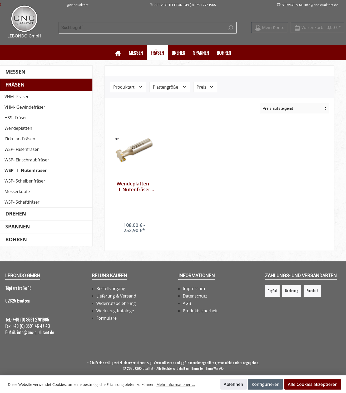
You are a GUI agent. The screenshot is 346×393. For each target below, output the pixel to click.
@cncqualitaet (77, 5)
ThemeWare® (214, 362)
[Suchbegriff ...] (142, 24)
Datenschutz (195, 290)
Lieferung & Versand (116, 290)
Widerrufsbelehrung (116, 297)
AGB (187, 297)
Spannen (17, 220)
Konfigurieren (265, 384)
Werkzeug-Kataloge (115, 305)
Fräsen (14, 78)
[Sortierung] (294, 102)
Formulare (106, 312)
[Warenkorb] (317, 24)
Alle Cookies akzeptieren (313, 384)
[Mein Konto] (269, 24)
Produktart (128, 81)
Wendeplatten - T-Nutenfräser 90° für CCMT (134, 180)
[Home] (118, 46)
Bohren (16, 233)
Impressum (194, 282)
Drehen (15, 207)
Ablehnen (233, 384)
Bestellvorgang (110, 282)
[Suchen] (230, 24)
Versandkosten (164, 356)
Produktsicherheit (200, 305)
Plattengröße (169, 81)
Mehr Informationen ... (175, 384)
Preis (205, 81)
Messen (15, 65)
